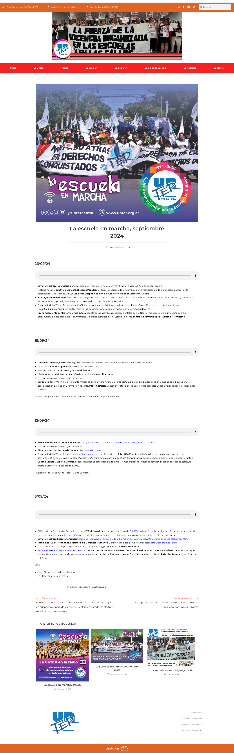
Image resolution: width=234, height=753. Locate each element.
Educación (91, 67)
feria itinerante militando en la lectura (83, 454)
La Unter (38, 67)
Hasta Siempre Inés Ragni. (163, 542)
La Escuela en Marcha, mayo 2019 (171, 670)
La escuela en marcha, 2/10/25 (62, 684)
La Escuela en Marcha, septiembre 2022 (117, 668)
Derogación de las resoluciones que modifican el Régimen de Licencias (119, 442)
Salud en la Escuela (155, 67)
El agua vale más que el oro (62, 550)
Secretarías (190, 67)
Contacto (219, 67)
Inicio (13, 67)
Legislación (121, 67)
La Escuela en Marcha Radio (92, 587)
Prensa (64, 67)
